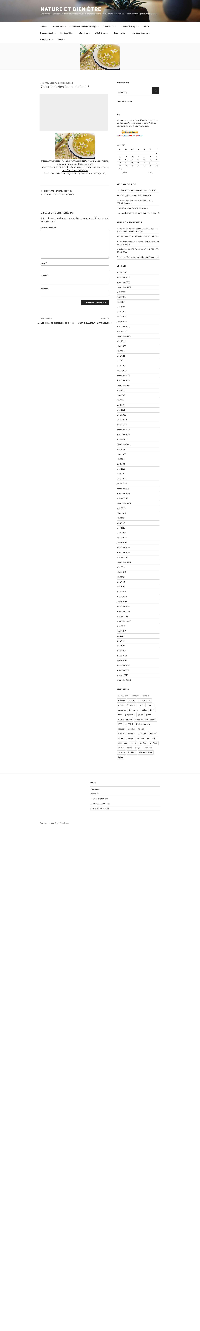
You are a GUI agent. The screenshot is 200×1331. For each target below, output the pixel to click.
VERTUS (132, 752)
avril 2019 (121, 528)
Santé (61, 39)
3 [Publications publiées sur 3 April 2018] (126, 156)
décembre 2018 (123, 547)
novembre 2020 (123, 434)
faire (120, 715)
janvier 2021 (122, 425)
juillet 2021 (121, 395)
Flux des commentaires (100, 803)
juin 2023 (121, 302)
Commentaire (48, 227)
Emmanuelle (66, 83)
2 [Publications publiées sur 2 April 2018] (119, 156)
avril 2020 (121, 469)
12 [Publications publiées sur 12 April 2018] (138, 159)
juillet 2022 (121, 346)
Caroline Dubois (144, 700)
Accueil (43, 26)
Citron (120, 705)
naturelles (142, 733)
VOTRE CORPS (145, 752)
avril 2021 (121, 410)
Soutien (68, 191)
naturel (141, 729)
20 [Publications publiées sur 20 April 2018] (144, 162)
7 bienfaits (50, 195)
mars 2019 (121, 533)
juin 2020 (121, 459)
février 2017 (122, 655)
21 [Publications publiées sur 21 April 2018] (150, 162)
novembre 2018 (123, 552)
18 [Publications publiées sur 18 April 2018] (132, 162)
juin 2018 (120, 577)
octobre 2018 (122, 557)
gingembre (129, 715)
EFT (147, 26)
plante (120, 738)
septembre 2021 (124, 385)
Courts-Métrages (130, 26)
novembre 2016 (123, 670)
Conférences (110, 26)
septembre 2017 (124, 621)
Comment (131, 705)
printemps (122, 743)
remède (143, 743)
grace (140, 715)
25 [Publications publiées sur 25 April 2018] (132, 165)
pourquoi (151, 738)
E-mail (44, 276)
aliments (135, 696)
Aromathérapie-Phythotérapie (84, 26)
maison (121, 729)
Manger (131, 729)
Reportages (46, 39)
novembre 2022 (123, 326)
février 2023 (122, 317)
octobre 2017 (122, 616)
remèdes (153, 743)
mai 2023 (121, 307)
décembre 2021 (123, 375)
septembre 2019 (124, 503)
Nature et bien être (71, 9)
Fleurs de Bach (48, 33)
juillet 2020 (121, 454)
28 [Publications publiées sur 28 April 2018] (150, 165)
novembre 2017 (123, 611)
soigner (138, 748)
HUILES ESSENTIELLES (145, 719)
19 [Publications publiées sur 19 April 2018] (138, 162)
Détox (144, 710)
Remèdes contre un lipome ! (146, 236)
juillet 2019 (121, 513)
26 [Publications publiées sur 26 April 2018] (138, 165)
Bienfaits (146, 696)
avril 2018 (121, 587)
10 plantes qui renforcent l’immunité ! (142, 257)
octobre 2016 (122, 675)
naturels (153, 733)
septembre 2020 (124, 444)
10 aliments (123, 696)
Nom (44, 263)
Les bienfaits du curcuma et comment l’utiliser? (136, 190)
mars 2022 (121, 366)
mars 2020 (121, 474)
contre (141, 705)
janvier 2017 (122, 660)
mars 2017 (121, 651)
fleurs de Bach (66, 195)
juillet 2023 (121, 297)
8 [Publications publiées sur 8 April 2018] (156, 156)
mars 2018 (121, 592)
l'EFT (120, 724)
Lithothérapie (102, 33)
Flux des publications (99, 799)
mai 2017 (121, 641)
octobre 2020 (122, 439)
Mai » (151, 172)
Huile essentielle (125, 719)
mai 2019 (121, 523)
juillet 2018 (121, 572)
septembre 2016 (124, 680)
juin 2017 (120, 636)
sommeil (148, 748)
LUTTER (129, 724)
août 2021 (121, 390)
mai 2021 (121, 405)
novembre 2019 (123, 493)
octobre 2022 (122, 331)
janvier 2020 (122, 483)
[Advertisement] (74, 112)
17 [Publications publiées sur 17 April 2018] (126, 162)
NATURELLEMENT (126, 733)
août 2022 (121, 341)
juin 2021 (120, 400)
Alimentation (59, 26)
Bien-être (49, 191)
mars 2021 (121, 415)
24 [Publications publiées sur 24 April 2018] (126, 165)
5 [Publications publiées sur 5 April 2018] (138, 156)
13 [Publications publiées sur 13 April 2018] (144, 159)
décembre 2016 (123, 665)
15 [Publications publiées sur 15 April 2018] (156, 159)
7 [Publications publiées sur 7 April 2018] (150, 156)
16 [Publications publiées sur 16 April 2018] (120, 162)
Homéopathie (67, 33)
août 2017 (121, 626)
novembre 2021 (123, 380)
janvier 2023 (122, 321)
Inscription (94, 789)
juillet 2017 (121, 631)
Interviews (84, 33)
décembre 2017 (123, 606)
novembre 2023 (123, 282)
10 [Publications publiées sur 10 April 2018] (126, 159)
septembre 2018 (124, 562)
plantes (130, 738)
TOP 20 (121, 752)
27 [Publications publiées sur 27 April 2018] (144, 165)
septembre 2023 (124, 287)
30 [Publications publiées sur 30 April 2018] (120, 169)
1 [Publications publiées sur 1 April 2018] (156, 153)
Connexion (94, 794)
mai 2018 (121, 582)
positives (140, 738)
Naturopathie (120, 33)
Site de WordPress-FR (99, 808)
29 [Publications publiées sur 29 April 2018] (156, 165)
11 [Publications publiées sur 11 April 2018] (132, 159)
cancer (131, 700)
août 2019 (121, 508)
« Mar (125, 172)
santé (129, 748)
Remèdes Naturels (141, 33)
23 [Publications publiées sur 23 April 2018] (120, 165)
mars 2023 (121, 312)
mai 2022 (121, 356)
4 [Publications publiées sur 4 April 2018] (132, 156)
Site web (45, 288)
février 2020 (122, 479)
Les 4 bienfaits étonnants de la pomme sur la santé (138, 213)
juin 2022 (120, 351)
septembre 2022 (124, 336)
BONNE (121, 700)
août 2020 (121, 449)
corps (150, 705)
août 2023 (121, 292)
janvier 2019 (122, 542)
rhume (121, 748)
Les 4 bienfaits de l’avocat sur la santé (132, 208)
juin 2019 (120, 518)
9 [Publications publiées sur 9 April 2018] (119, 159)
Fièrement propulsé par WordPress (54, 823)
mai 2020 (121, 464)
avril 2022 (121, 361)
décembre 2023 (123, 277)
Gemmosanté (122, 228)
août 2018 (121, 567)
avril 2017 (121, 646)
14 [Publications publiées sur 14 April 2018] (150, 159)
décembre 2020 (123, 429)
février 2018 (122, 596)
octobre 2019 (122, 498)
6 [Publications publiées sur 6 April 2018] (144, 156)
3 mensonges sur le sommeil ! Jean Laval (134, 195)
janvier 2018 (122, 601)
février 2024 (122, 272)
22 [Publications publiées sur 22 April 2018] (156, 162)
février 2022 (122, 370)
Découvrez (133, 710)
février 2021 (122, 420)
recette (133, 743)
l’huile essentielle (143, 724)
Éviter (120, 757)
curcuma (122, 710)
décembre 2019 (123, 488)
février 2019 (122, 538)
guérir (148, 715)
